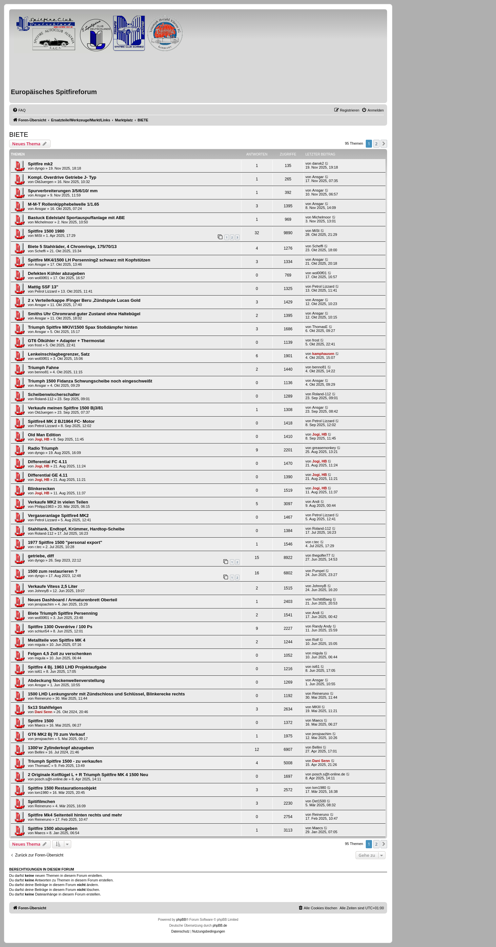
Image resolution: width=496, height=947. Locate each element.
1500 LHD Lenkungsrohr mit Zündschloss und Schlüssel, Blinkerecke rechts (106, 693)
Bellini (39, 752)
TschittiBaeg (322, 599)
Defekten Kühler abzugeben (56, 273)
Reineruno (43, 698)
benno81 (42, 372)
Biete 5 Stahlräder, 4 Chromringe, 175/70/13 (72, 246)
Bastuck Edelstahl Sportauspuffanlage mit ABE (76, 217)
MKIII (316, 707)
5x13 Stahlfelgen (45, 707)
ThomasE (320, 327)
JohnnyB (42, 591)
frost (38, 345)
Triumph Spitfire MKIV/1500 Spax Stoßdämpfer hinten (82, 327)
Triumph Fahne (43, 367)
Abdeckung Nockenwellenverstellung (66, 680)
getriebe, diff (41, 555)
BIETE (18, 134)
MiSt (38, 235)
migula (40, 645)
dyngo (40, 168)
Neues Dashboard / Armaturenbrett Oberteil (72, 599)
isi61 (38, 671)
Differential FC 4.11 (47, 461)
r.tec (38, 547)
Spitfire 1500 (40, 720)
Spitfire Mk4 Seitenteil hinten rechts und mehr (75, 815)
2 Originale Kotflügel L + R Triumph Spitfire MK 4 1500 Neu (88, 774)
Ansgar (318, 177)
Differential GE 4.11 (48, 475)
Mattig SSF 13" (43, 286)
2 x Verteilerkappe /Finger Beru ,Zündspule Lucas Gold (84, 300)
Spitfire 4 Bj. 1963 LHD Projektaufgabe (67, 667)
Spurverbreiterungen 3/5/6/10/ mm (63, 190)
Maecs (40, 725)
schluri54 (42, 631)
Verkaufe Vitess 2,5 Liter (53, 586)
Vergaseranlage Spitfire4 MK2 (58, 515)
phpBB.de (220, 925)
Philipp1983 (44, 506)
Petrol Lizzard (46, 291)
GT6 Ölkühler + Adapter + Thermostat (66, 340)
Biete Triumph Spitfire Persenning (63, 613)
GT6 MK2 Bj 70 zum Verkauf (56, 734)
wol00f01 (42, 278)
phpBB (181, 919)
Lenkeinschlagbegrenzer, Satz (59, 354)
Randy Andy (322, 626)
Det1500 (319, 801)
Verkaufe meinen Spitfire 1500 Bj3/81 (65, 407)
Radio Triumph (43, 448)
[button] (384, 144)
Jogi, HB (42, 439)
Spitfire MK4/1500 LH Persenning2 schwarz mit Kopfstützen (89, 259)
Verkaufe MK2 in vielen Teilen (58, 502)
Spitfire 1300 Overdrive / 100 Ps (60, 626)
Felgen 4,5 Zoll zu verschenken (60, 653)
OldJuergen (44, 182)
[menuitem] (19, 110)
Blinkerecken (41, 488)
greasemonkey (324, 448)
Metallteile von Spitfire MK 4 (56, 640)
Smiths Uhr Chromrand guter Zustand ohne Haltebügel (84, 313)
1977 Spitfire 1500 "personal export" (65, 542)
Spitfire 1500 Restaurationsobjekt (62, 788)
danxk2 (318, 163)
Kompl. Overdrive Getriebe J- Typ (62, 177)
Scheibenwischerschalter (54, 394)
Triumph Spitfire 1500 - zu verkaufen (65, 761)
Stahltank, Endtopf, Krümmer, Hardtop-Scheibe (76, 528)
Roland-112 (44, 399)
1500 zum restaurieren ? (52, 571)
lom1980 (42, 792)
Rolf (315, 640)
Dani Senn (43, 712)
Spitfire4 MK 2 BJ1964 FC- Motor (61, 421)
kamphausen (323, 354)
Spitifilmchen (41, 801)
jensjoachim (44, 604)
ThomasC (43, 766)
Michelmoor (44, 222)
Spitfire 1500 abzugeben (52, 828)
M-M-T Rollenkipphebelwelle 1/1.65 (63, 204)
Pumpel (318, 571)
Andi (316, 502)
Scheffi (40, 251)
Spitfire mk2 (40, 163)
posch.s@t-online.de (51, 779)
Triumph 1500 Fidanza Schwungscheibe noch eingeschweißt (90, 381)
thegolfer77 (321, 555)
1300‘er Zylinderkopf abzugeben (61, 747)
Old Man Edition (44, 434)
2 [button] (376, 144)
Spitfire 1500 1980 (46, 231)
